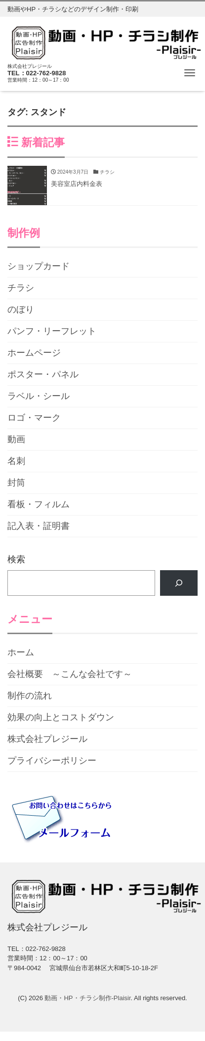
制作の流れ (29, 696)
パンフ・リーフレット (51, 331)
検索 (16, 559)
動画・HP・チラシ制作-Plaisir (87, 998)
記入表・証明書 (38, 526)
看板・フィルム (38, 504)
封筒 (16, 483)
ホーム (20, 652)
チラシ (20, 288)
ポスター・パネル (43, 374)
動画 (16, 439)
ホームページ (34, 353)
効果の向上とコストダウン (60, 717)
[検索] (179, 583)
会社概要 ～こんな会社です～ (69, 674)
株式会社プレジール (47, 739)
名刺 (16, 461)
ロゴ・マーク (34, 418)
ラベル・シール (38, 396)
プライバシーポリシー (51, 760)
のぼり (20, 309)
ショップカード (38, 266)
